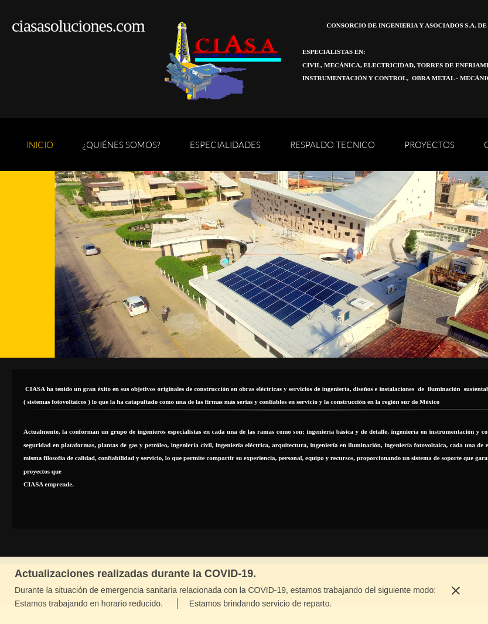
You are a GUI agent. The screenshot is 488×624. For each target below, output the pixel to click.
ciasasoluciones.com (78, 25)
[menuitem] (39, 150)
